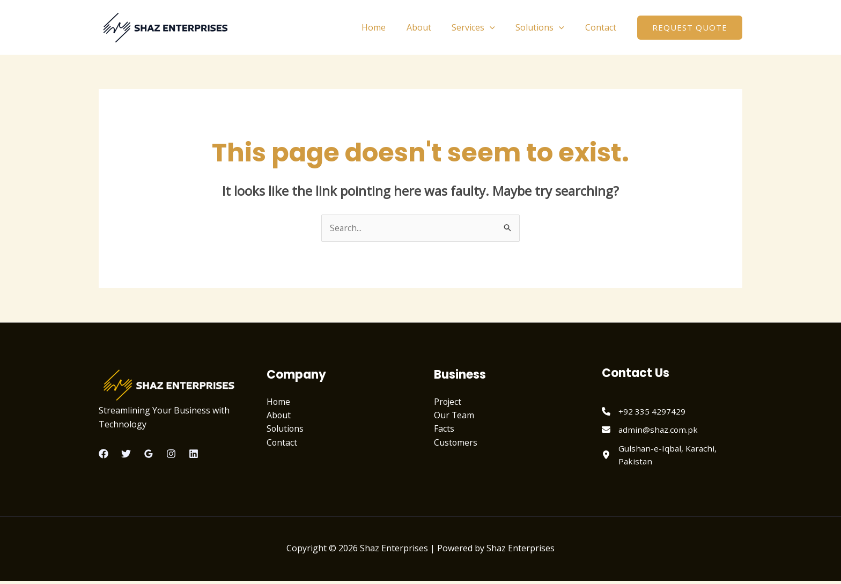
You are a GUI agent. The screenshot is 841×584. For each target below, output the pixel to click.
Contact (602, 27)
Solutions (545, 27)
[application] (498, 27)
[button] (689, 28)
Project (448, 402)
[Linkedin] (193, 454)
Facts (444, 429)
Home (390, 27)
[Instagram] (171, 454)
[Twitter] (126, 454)
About (431, 27)
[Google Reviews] (148, 454)
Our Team (454, 416)
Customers (456, 443)
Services (482, 27)
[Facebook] (103, 454)
